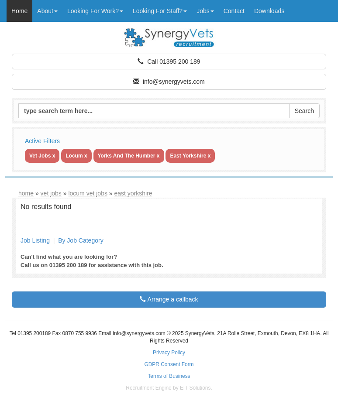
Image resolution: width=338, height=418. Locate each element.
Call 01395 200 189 (169, 61)
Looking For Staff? (160, 10)
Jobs (205, 10)
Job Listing (35, 240)
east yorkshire (133, 193)
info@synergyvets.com (169, 81)
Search (304, 110)
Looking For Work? (95, 10)
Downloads (269, 10)
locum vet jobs (87, 193)
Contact (234, 10)
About (47, 10)
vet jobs (51, 193)
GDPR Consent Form (169, 364)
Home (19, 10)
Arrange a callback (169, 299)
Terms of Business (169, 376)
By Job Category (80, 240)
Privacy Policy (169, 352)
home (26, 193)
